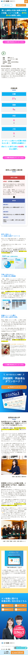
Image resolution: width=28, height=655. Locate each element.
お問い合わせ (7, 5)
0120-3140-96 (18, 653)
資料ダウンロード (21, 5)
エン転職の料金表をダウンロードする (14, 42)
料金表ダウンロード (15, 387)
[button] (26, 1)
